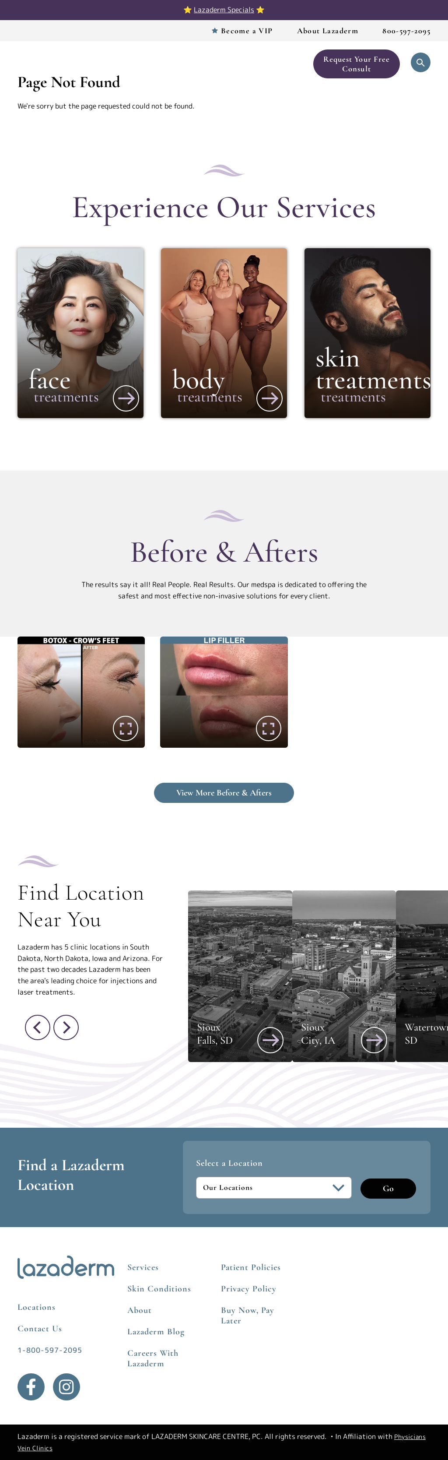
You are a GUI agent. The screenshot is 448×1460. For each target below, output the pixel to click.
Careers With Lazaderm (152, 1358)
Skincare (248, 64)
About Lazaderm (328, 31)
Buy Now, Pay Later (247, 1315)
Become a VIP (247, 31)
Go (388, 1188)
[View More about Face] (126, 398)
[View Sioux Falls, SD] (270, 1040)
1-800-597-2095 (50, 1350)
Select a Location (229, 1163)
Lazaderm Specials (224, 9)
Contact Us (40, 1328)
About (139, 1310)
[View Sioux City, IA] (374, 1040)
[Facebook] (31, 1386)
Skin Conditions (159, 1289)
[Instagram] (66, 1386)
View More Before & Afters (224, 793)
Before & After (203, 64)
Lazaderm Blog (156, 1331)
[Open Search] (420, 62)
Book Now (286, 64)
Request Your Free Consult (356, 64)
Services (116, 64)
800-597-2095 (406, 31)
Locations (157, 64)
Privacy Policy (248, 1289)
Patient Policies (251, 1267)
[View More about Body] (269, 398)
